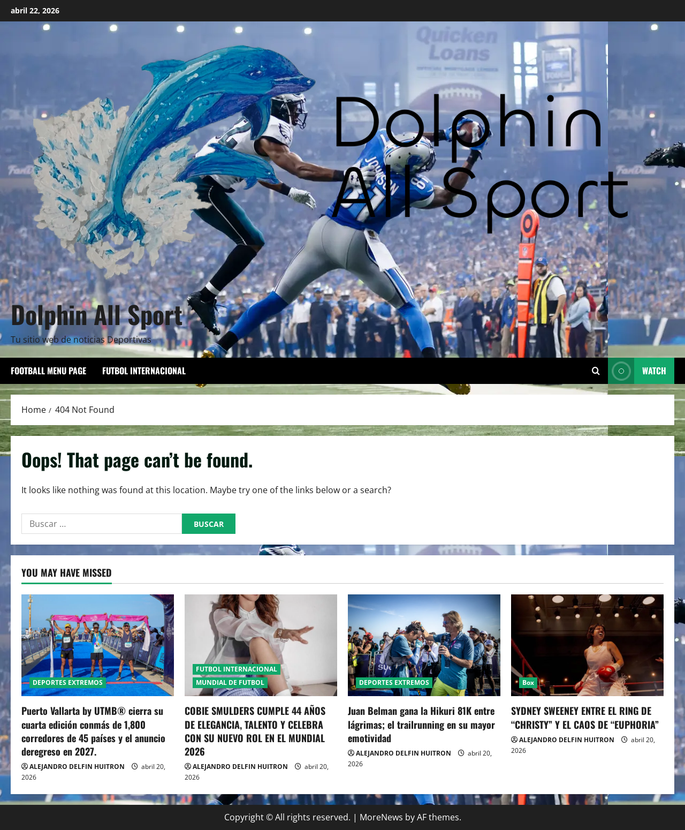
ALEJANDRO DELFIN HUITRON (77, 766)
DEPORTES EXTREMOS (68, 682)
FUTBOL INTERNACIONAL (144, 370)
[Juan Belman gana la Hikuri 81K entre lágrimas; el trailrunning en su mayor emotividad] (424, 645)
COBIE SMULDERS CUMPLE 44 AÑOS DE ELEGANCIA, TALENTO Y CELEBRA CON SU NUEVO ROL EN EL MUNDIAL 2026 (255, 731)
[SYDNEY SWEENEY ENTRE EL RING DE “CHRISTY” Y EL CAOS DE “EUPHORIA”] (587, 645)
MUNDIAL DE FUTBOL (230, 682)
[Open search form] (596, 370)
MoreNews (381, 817)
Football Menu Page (48, 370)
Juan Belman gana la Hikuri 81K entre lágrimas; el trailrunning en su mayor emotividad (421, 724)
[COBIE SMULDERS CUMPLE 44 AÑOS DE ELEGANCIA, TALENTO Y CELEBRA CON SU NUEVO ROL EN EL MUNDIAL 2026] (261, 645)
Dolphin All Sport (96, 314)
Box (528, 682)
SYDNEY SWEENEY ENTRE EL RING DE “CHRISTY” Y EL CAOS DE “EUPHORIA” (585, 717)
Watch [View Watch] (637, 371)
